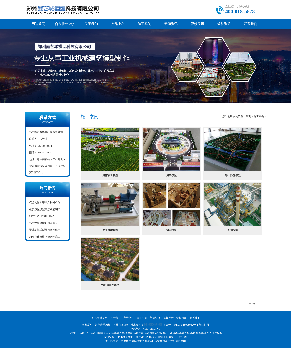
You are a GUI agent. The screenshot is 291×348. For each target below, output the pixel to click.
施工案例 (144, 24)
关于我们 (91, 24)
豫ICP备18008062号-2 (186, 324)
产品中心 (118, 24)
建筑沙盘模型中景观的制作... (45, 209)
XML (145, 328)
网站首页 (38, 24)
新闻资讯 (171, 24)
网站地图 (136, 328)
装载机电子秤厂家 (176, 337)
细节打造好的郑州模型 (42, 216)
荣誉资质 (224, 24)
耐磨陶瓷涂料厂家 (128, 337)
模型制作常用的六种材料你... (45, 202)
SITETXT (155, 328)
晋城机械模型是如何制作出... (45, 229)
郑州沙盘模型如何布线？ (43, 223)
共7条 (252, 304)
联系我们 (250, 24)
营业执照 (204, 324)
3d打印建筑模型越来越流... (44, 236)
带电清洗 (160, 337)
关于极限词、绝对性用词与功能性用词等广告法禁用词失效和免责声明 (145, 341)
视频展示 (197, 24)
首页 (248, 116)
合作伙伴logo (64, 24)
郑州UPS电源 (146, 337)
